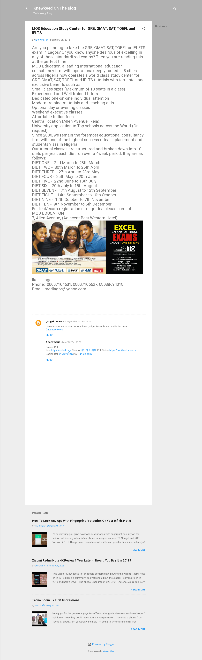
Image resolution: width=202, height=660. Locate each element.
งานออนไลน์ (66, 353)
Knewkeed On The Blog (54, 8)
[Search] (175, 9)
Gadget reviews (54, 329)
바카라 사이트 (88, 350)
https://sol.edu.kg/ (61, 350)
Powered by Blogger (101, 644)
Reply (49, 334)
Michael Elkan (108, 651)
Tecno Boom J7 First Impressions (55, 600)
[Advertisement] (166, 83)
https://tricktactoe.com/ (122, 350)
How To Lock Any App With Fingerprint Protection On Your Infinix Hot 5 (81, 520)
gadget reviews (55, 321)
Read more (138, 549)
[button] (143, 29)
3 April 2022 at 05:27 (71, 342)
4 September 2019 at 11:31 (78, 321)
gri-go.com (85, 353)
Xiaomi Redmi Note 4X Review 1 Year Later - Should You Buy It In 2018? (81, 560)
